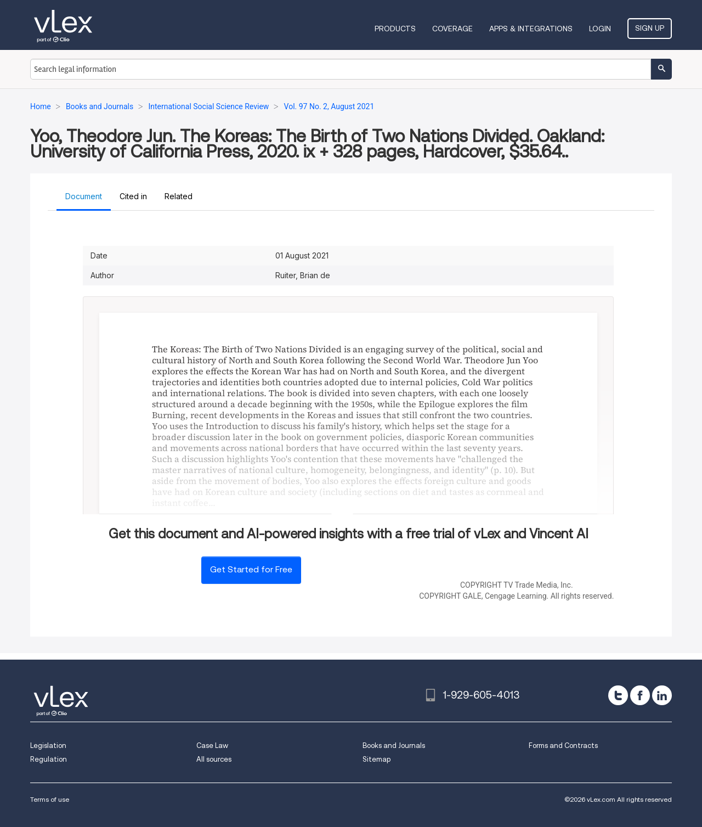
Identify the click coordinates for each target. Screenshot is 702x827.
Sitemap (376, 759)
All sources (213, 759)
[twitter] (618, 695)
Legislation (48, 745)
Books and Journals (394, 745)
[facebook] (640, 695)
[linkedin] (662, 695)
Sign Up (649, 28)
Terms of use (49, 799)
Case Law (212, 745)
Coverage (452, 28)
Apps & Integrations (531, 28)
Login (600, 28)
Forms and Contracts (563, 745)
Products (395, 28)
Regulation (48, 759)
